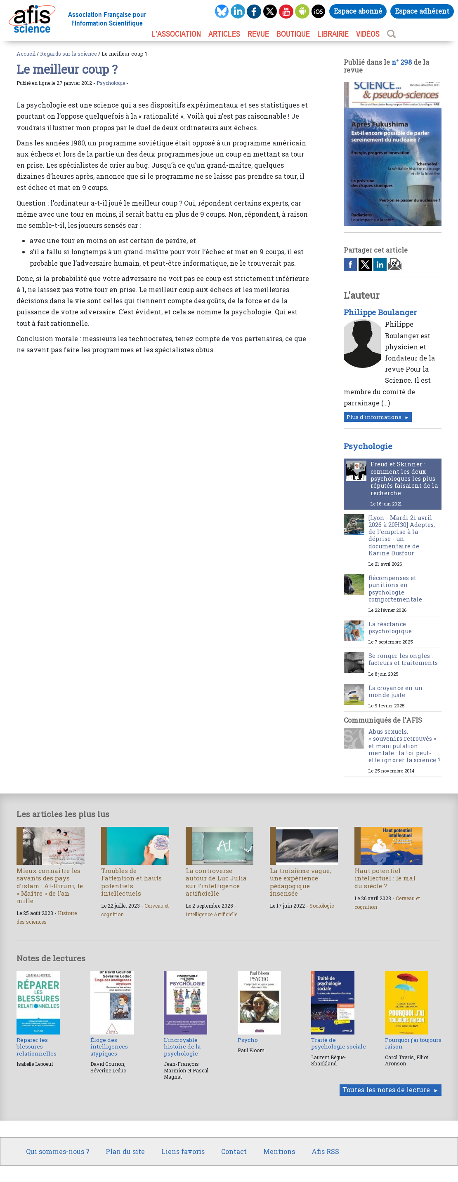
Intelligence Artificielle (211, 914)
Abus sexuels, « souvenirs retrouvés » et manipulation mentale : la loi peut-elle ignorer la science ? (404, 746)
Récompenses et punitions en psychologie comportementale (395, 588)
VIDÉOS (368, 33)
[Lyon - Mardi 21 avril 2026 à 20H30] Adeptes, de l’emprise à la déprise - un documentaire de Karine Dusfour (401, 535)
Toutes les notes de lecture (386, 1089)
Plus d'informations (374, 417)
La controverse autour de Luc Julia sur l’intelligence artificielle (216, 881)
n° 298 (402, 62)
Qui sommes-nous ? (57, 1151)
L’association (176, 33)
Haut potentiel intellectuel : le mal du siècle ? (385, 877)
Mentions (279, 1151)
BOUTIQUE (293, 33)
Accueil (26, 53)
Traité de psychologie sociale (338, 1043)
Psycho (248, 1040)
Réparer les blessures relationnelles (37, 1046)
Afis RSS (325, 1151)
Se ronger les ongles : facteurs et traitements (403, 659)
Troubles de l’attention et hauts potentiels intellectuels (131, 881)
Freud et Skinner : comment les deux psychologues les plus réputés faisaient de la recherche (404, 478)
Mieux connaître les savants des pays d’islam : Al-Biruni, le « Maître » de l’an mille (50, 885)
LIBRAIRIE (333, 33)
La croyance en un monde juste (395, 691)
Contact (234, 1151)
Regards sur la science (68, 53)
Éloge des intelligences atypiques (109, 1046)
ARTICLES (224, 33)
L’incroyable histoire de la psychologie (182, 1046)
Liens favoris (183, 1151)
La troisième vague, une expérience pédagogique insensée (300, 881)
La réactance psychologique (390, 627)
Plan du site (125, 1151)
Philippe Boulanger (380, 312)
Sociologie (321, 905)
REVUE (258, 33)
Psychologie (111, 83)
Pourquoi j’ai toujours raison (413, 1043)
